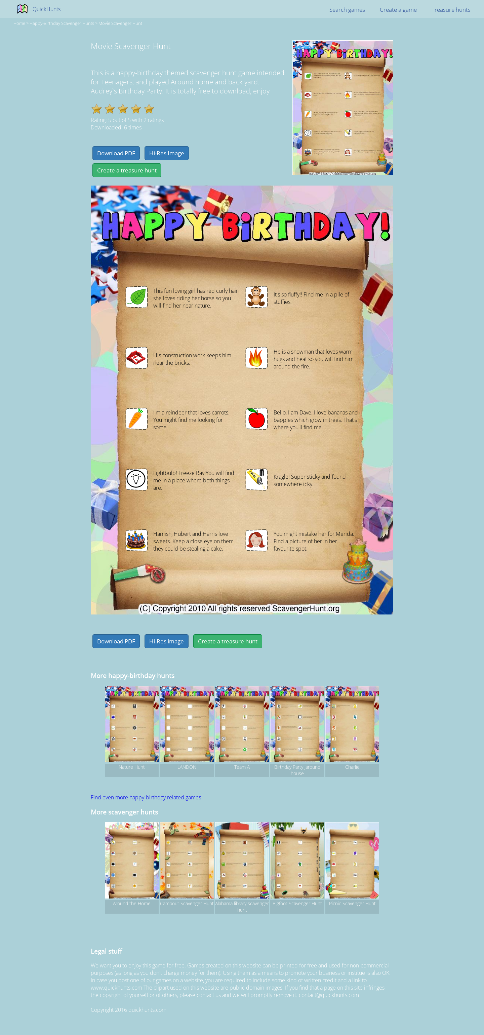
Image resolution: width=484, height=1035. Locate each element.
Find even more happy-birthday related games (146, 797)
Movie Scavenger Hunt (120, 23)
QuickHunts (47, 9)
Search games (347, 9)
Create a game (398, 9)
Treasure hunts (451, 9)
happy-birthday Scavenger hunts (62, 23)
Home (19, 23)
